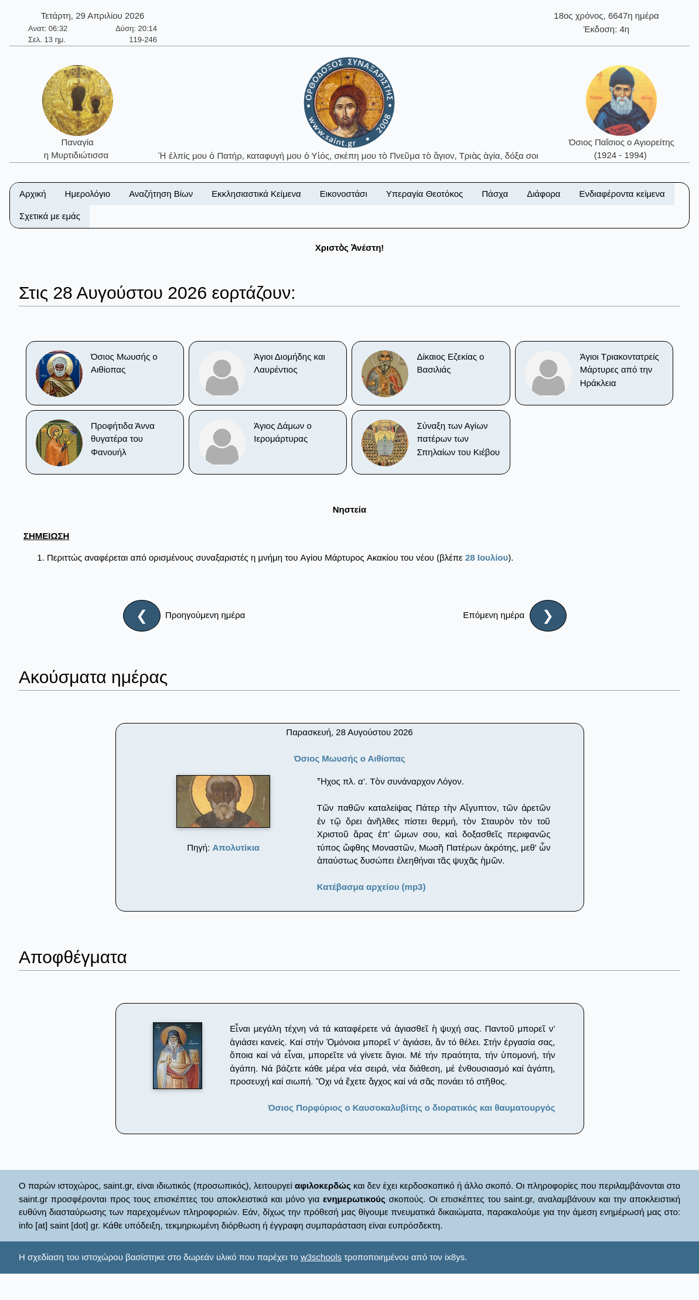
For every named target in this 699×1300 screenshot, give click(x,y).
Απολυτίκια (236, 847)
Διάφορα (543, 194)
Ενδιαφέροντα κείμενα (622, 194)
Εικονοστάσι (343, 194)
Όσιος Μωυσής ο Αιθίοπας (349, 758)
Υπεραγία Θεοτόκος (424, 194)
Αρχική (32, 194)
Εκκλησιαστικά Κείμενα (256, 194)
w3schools (321, 1257)
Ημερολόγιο (88, 194)
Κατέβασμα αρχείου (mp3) (371, 887)
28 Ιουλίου (486, 557)
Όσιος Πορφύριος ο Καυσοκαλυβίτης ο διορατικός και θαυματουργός (411, 1108)
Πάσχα (495, 194)
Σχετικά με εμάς (49, 216)
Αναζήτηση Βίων (161, 194)
